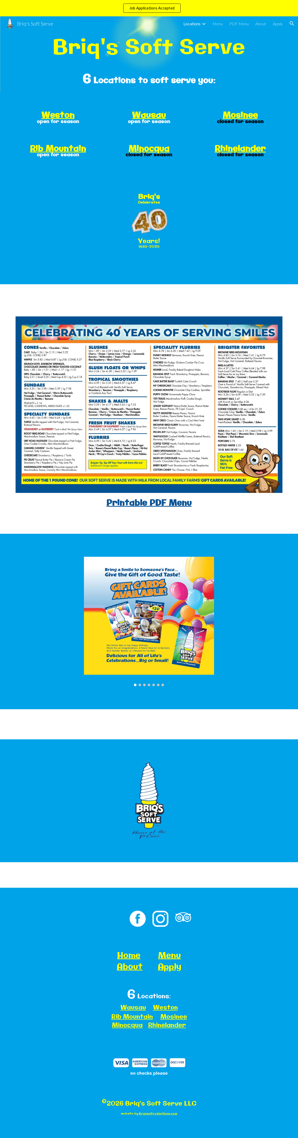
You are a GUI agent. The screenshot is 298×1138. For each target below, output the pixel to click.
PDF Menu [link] (239, 23)
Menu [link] (218, 23)
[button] (292, 23)
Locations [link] (192, 23)
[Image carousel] (149, 621)
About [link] (260, 23)
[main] (149, 47)
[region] (149, 8)
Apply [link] (278, 23)
